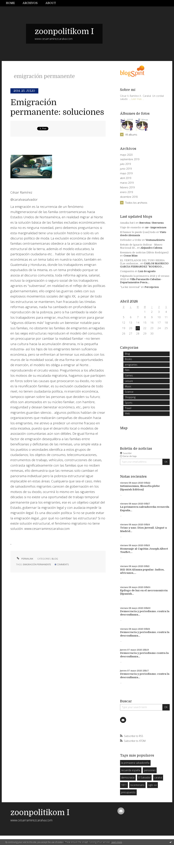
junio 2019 (126, 168)
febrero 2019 (127, 187)
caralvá (158, 777)
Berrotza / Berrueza (151, 222)
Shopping (130, 397)
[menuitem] (12, 3)
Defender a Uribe (130, 240)
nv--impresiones (155, 227)
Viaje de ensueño (130, 227)
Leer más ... (137, 99)
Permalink (24, 558)
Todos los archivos (136, 202)
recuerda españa (130, 770)
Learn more (116, 842)
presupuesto (128, 792)
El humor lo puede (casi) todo (138, 232)
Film (127, 370)
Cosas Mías (131, 255)
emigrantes (131, 364)
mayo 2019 (126, 173)
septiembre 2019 (129, 159)
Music (128, 386)
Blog (55, 558)
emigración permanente (37, 564)
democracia (127, 777)
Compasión (127, 271)
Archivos (30, 3)
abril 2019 (125, 178)
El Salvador (144, 777)
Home (10, 3)
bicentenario (137, 785)
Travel (128, 408)
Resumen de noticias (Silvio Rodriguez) (144, 252)
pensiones (150, 770)
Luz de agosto (147, 271)
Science (129, 391)
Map (124, 428)
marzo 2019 (127, 182)
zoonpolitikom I (64, 31)
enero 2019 (126, 192)
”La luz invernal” (130, 287)
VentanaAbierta (155, 240)
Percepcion (152, 287)
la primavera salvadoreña (135, 762)
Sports (128, 402)
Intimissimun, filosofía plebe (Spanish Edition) (140, 487)
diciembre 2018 (129, 196)
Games (129, 375)
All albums (131, 134)
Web (127, 413)
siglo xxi (152, 785)
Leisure (129, 381)
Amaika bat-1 (127, 222)
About (50, 3)
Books (128, 359)
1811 (124, 785)
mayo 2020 (126, 154)
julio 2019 (125, 164)
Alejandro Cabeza (151, 247)
